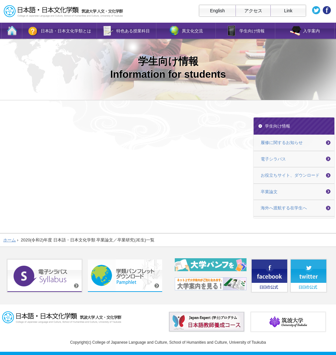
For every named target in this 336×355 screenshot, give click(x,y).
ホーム (9, 240)
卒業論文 (269, 191)
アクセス (253, 10)
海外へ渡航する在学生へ (284, 207)
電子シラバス (273, 159)
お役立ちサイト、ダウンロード (290, 175)
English (217, 10)
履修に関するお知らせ (282, 142)
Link (288, 10)
